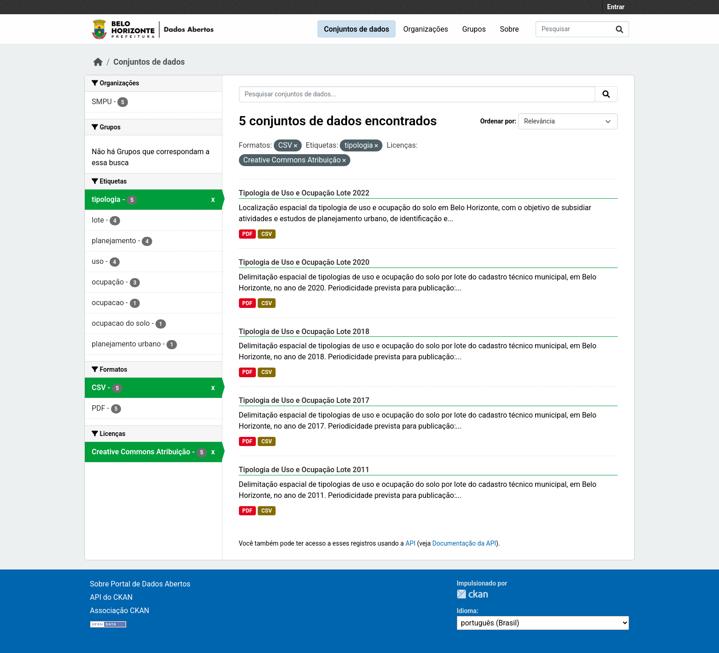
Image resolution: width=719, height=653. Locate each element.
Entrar (616, 7)
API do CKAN (111, 597)
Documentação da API (464, 543)
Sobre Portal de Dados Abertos (140, 584)
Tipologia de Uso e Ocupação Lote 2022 (304, 193)
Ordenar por (497, 121)
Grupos (474, 29)
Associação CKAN (119, 610)
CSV (266, 234)
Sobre (509, 29)
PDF (247, 234)
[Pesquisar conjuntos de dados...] (582, 29)
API (410, 543)
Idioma (466, 610)
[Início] (98, 62)
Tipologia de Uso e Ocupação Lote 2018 (304, 331)
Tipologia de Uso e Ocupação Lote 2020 (304, 262)
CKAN (472, 594)
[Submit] (619, 29)
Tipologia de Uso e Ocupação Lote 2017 (304, 400)
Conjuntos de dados (356, 29)
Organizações (426, 29)
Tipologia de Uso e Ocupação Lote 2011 (304, 469)
